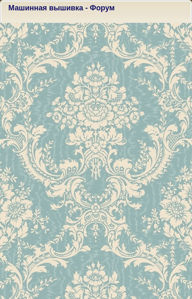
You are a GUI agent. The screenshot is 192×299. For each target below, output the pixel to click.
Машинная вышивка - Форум (61, 8)
